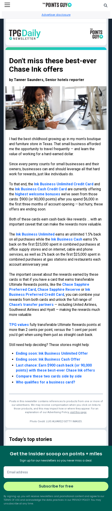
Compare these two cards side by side (49, 376)
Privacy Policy (81, 500)
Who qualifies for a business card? (45, 382)
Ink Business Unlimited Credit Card (63, 184)
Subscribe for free (56, 486)
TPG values (19, 324)
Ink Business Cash (66, 239)
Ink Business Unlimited (35, 234)
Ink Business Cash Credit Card (41, 189)
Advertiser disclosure (56, 15)
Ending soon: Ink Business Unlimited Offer (52, 353)
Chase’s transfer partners (31, 304)
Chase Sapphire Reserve (58, 289)
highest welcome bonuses (37, 194)
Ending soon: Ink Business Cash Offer (48, 359)
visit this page (78, 412)
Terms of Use (12, 500)
